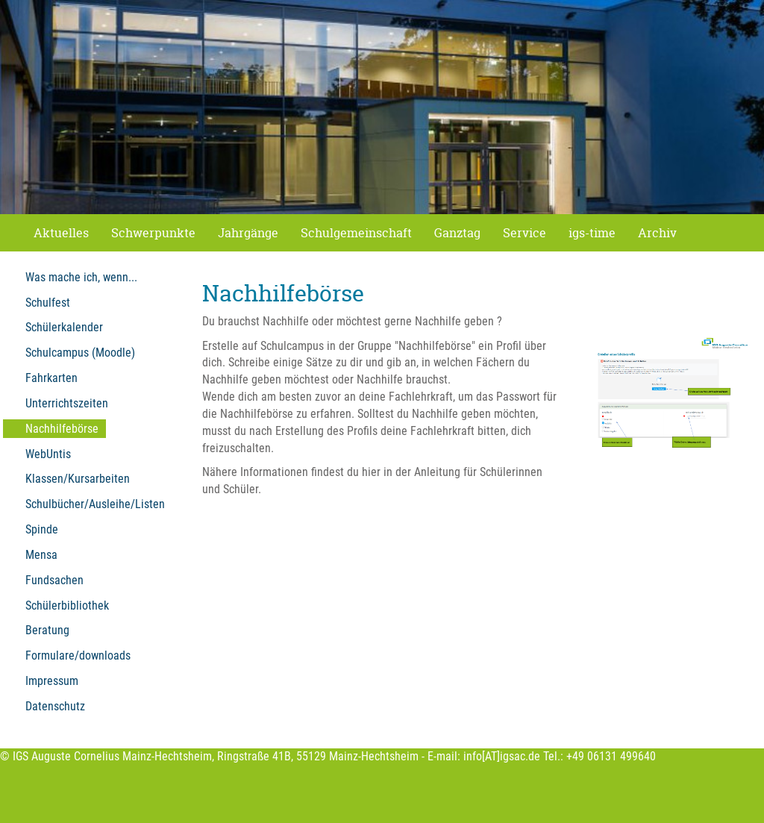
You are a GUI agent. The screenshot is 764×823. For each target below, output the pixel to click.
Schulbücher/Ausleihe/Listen (95, 504)
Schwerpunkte (153, 233)
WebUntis (48, 454)
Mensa (41, 555)
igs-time (592, 233)
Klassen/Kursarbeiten (77, 479)
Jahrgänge (248, 233)
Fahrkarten (51, 378)
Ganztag (457, 233)
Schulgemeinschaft (356, 233)
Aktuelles (61, 233)
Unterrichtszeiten (66, 403)
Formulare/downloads (78, 655)
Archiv (657, 233)
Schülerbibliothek (67, 605)
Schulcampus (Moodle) (80, 352)
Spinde (41, 529)
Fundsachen (54, 580)
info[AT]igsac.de (501, 756)
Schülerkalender (64, 327)
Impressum (51, 681)
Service (524, 233)
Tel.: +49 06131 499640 (599, 756)
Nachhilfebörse (61, 429)
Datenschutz (55, 706)
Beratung (47, 630)
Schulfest (47, 302)
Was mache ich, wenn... (81, 277)
